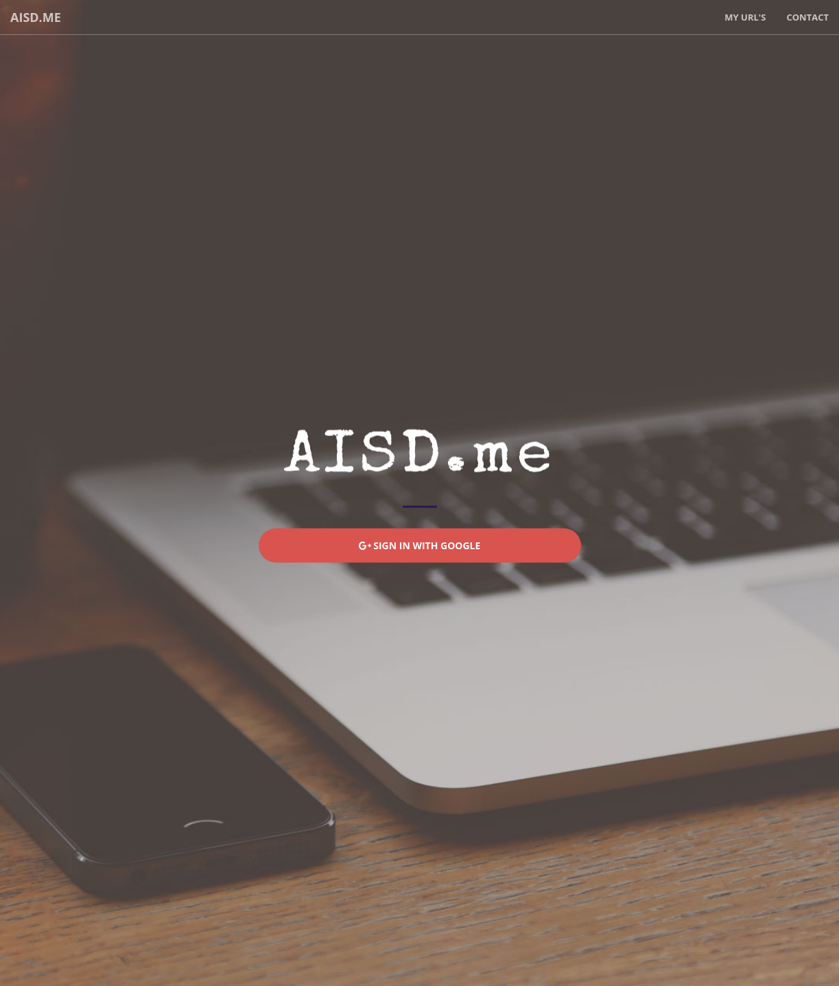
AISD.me (35, 17)
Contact (807, 17)
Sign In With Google (420, 545)
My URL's (745, 17)
